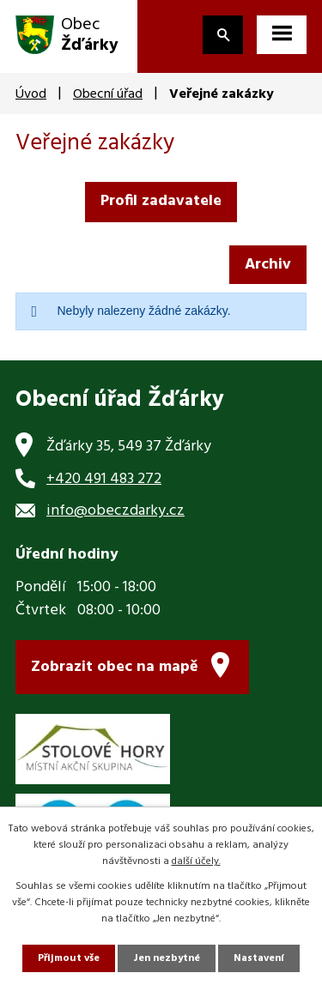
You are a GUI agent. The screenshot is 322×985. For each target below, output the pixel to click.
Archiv (268, 264)
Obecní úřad (108, 94)
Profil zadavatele (161, 201)
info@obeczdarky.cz (115, 511)
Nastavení (259, 958)
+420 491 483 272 (103, 479)
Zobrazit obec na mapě (114, 667)
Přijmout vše (69, 958)
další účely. (196, 861)
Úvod (30, 94)
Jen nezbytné (166, 958)
